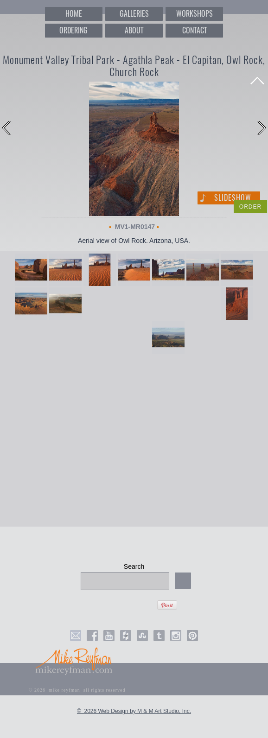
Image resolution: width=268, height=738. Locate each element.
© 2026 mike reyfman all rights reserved (77, 690)
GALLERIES (134, 14)
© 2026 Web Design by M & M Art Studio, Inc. (134, 711)
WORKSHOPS (194, 14)
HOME (73, 14)
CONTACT (194, 30)
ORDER (250, 207)
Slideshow (232, 198)
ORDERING (73, 30)
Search (134, 566)
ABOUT (134, 30)
